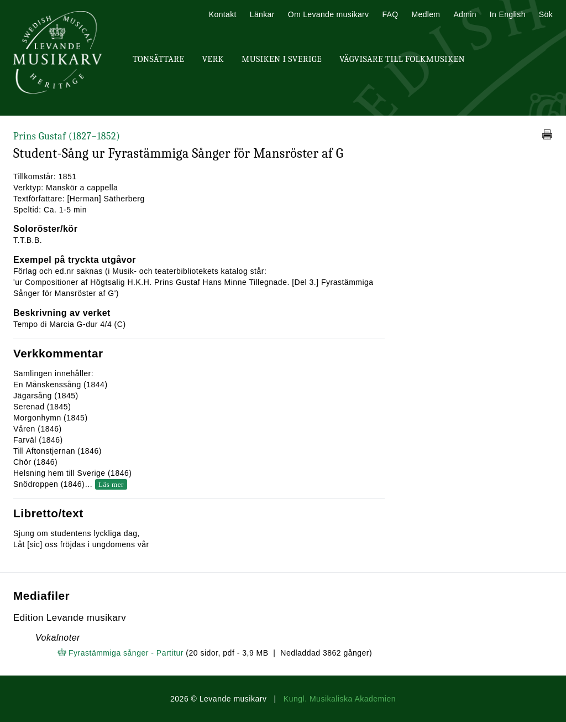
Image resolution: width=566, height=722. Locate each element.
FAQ (390, 14)
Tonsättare (158, 59)
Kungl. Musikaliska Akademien (340, 698)
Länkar (262, 14)
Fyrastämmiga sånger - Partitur (126, 652)
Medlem (425, 14)
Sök (546, 14)
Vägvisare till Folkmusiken (402, 59)
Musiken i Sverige (282, 59)
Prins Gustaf (66, 136)
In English (508, 14)
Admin (464, 14)
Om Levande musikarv (328, 14)
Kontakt (223, 14)
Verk (213, 59)
